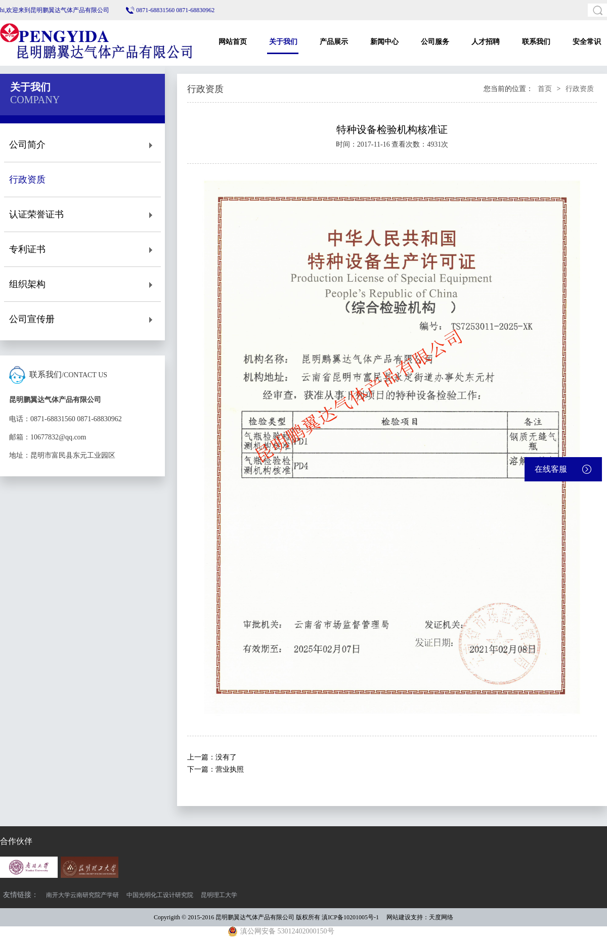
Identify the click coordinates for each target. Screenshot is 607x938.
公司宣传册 (82, 319)
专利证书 (82, 249)
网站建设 (398, 917)
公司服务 (435, 42)
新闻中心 (384, 42)
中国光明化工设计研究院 (159, 895)
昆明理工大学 (219, 895)
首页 (545, 89)
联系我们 (536, 42)
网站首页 (233, 42)
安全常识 (587, 42)
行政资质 (82, 179)
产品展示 (334, 42)
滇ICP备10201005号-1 (350, 917)
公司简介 (82, 145)
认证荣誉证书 (82, 214)
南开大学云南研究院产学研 (82, 895)
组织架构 (82, 284)
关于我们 (283, 42)
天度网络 (441, 917)
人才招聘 (485, 42)
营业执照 (229, 769)
